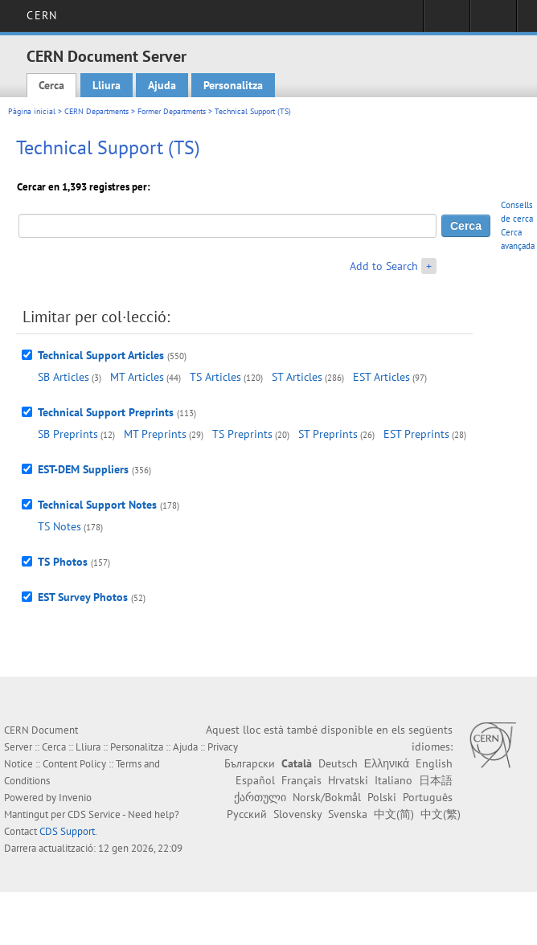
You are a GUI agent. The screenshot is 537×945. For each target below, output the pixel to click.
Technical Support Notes (97, 504)
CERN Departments (96, 111)
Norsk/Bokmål (327, 797)
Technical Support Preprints (106, 412)
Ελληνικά (386, 763)
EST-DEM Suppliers (83, 469)
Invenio (75, 797)
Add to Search (384, 266)
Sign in (446, 21)
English (434, 763)
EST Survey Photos (83, 597)
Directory (493, 21)
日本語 (436, 780)
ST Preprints (328, 434)
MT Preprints (155, 434)
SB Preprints (68, 434)
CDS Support (67, 831)
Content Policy (74, 764)
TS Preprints (242, 434)
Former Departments (171, 111)
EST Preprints (416, 434)
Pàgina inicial (31, 111)
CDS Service (94, 814)
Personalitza (233, 85)
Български (249, 763)
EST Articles (381, 377)
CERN (41, 15)
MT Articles (137, 377)
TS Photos (63, 561)
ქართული (260, 797)
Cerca (51, 85)
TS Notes (59, 526)
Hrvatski (348, 780)
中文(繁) (440, 814)
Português (428, 797)
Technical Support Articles (101, 355)
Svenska (347, 814)
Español (255, 780)
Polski (381, 797)
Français (301, 780)
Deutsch (338, 763)
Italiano (393, 780)
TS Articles (215, 377)
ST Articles (297, 377)
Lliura (106, 85)
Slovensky (297, 814)
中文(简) (394, 814)
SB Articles (63, 377)
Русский (247, 814)
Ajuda (162, 85)
